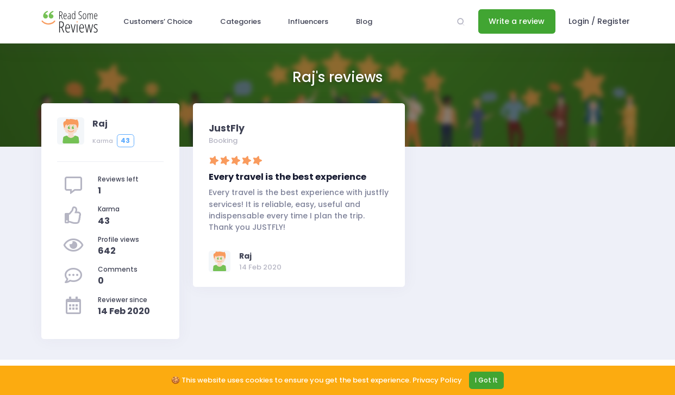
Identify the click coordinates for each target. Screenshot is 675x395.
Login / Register (599, 21)
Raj (245, 255)
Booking (223, 140)
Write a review (517, 21)
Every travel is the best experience (287, 177)
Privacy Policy (437, 380)
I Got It (486, 380)
